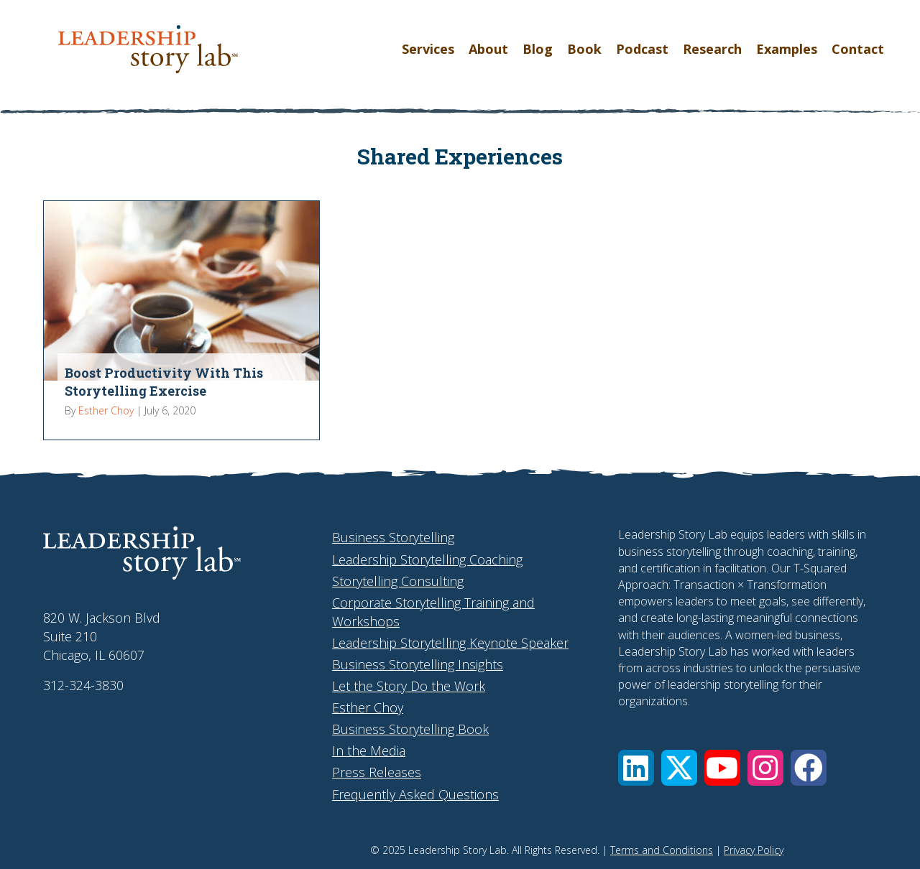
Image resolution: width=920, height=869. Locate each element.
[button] (636, 768)
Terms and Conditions (661, 850)
